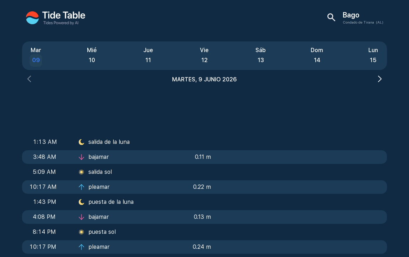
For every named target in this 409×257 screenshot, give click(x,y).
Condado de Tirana (358, 22)
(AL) (379, 22)
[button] (29, 80)
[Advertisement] (204, 107)
